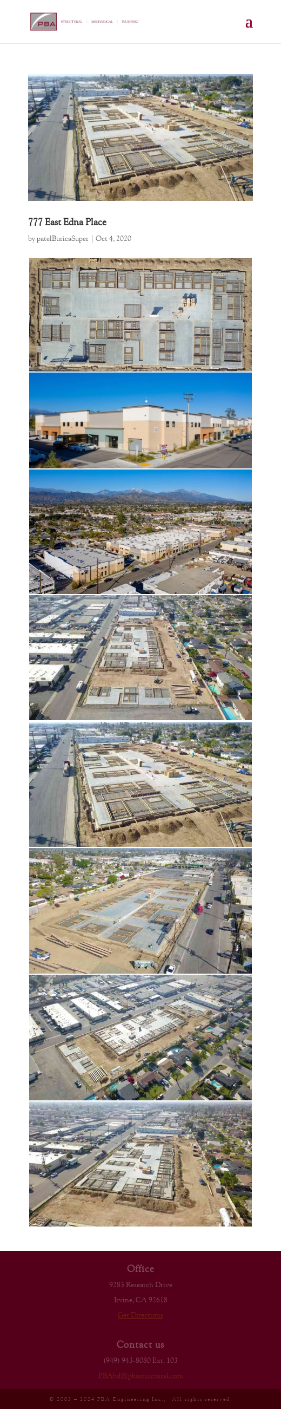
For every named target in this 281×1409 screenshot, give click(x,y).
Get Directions (140, 1314)
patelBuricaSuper (63, 238)
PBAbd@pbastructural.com (140, 1375)
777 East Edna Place (67, 221)
